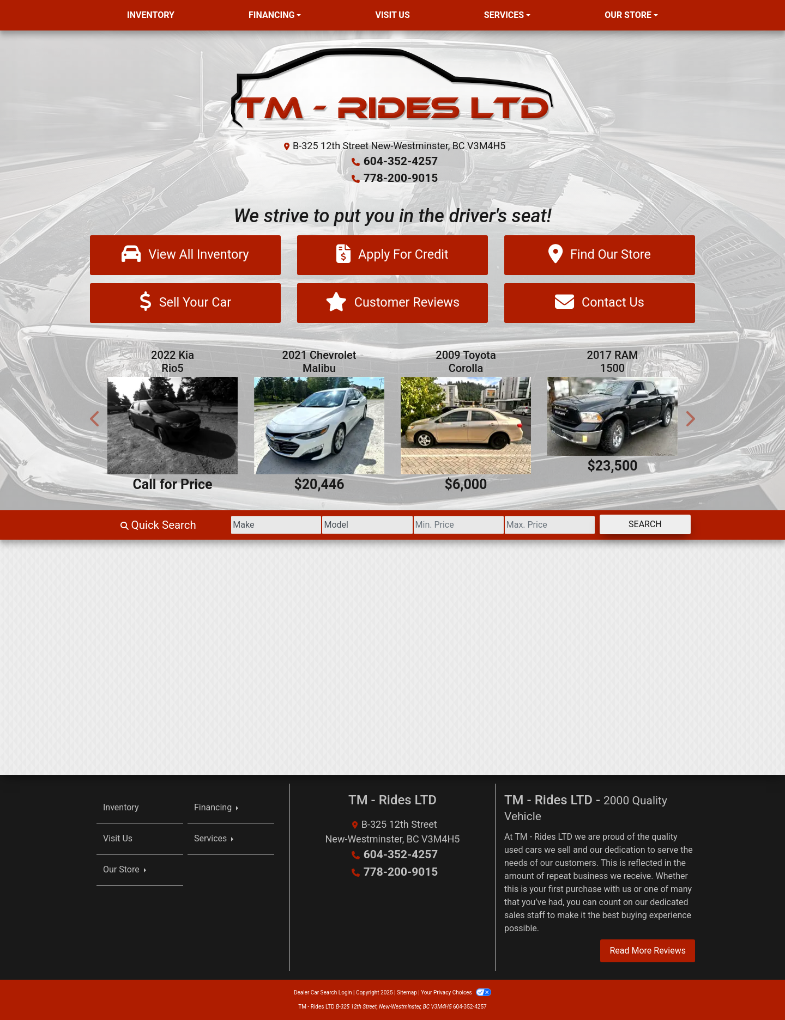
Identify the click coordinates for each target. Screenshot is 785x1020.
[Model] (330, 525)
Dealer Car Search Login (323, 992)
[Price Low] (432, 525)
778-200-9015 (401, 177)
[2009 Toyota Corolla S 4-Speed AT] (466, 425)
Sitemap (407, 992)
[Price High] (534, 525)
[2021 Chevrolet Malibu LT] (319, 425)
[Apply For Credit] (392, 254)
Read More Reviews (647, 950)
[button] (95, 418)
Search (639, 525)
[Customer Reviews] (392, 302)
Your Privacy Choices (456, 992)
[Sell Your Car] (185, 302)
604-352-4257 (401, 161)
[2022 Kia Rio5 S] (172, 425)
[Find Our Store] (599, 254)
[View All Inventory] (185, 254)
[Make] (229, 525)
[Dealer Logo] (392, 88)
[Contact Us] (599, 302)
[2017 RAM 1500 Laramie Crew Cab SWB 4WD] (612, 416)
